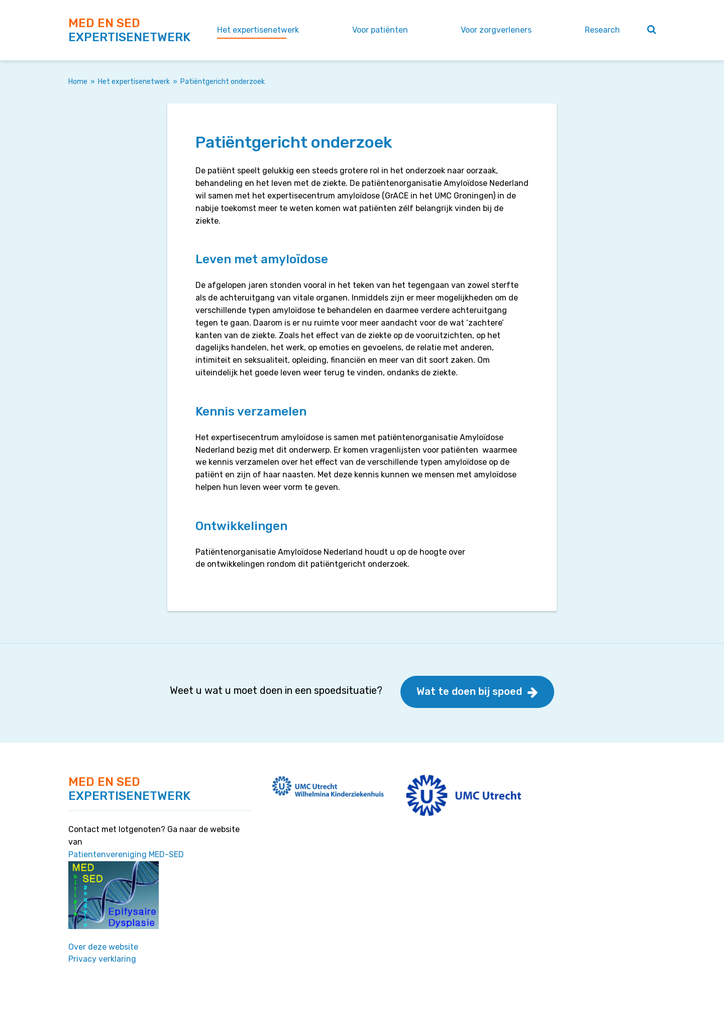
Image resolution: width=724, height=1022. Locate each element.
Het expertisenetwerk (258, 30)
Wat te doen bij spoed (469, 691)
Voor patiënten (380, 30)
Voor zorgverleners (496, 30)
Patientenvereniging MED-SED (126, 854)
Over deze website (103, 947)
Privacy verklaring (102, 959)
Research (602, 30)
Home (77, 81)
